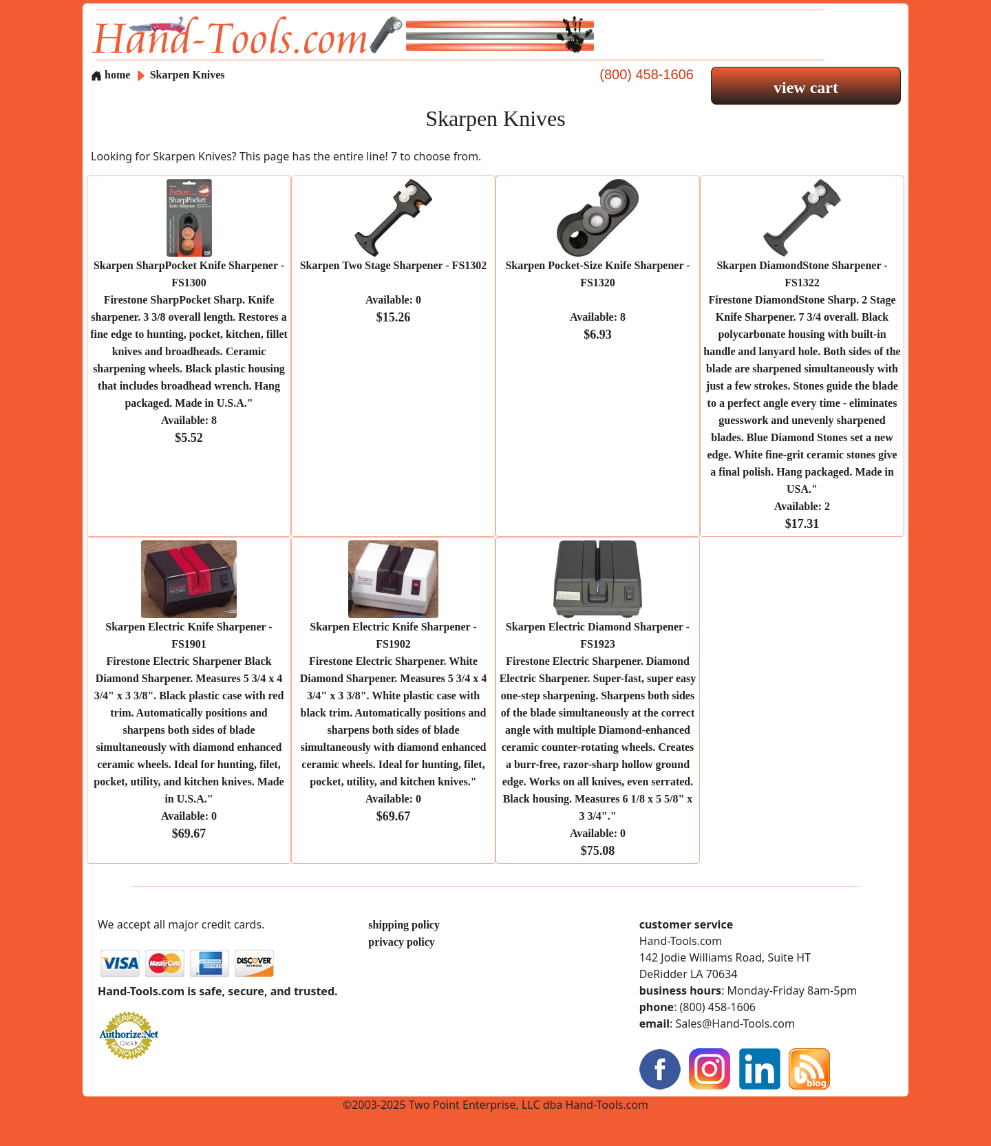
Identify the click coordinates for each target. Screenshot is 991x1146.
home (110, 75)
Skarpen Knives (187, 75)
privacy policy (401, 942)
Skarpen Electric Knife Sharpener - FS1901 (189, 730)
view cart (806, 87)
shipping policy (404, 925)
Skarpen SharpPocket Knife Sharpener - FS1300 (189, 351)
